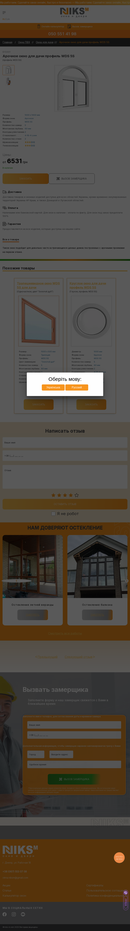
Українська (53, 387)
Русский (77, 387)
